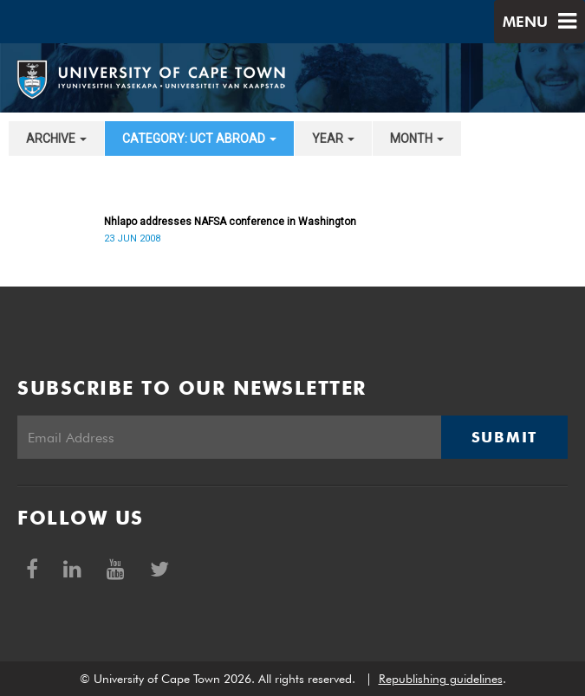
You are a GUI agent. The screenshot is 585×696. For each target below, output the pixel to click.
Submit (504, 437)
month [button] (417, 138)
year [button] (333, 138)
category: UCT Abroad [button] (199, 138)
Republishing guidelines (441, 679)
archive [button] (56, 138)
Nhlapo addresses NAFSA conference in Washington (230, 222)
